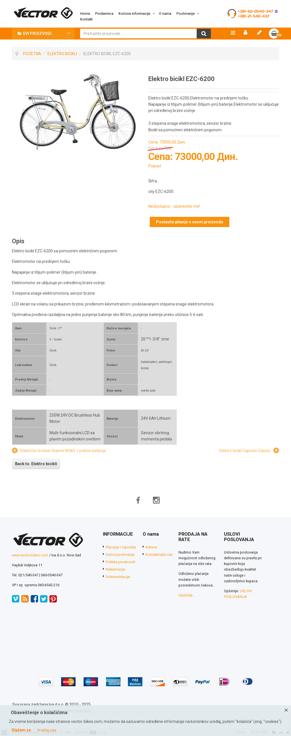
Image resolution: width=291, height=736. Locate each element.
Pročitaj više (47, 730)
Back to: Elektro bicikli (36, 465)
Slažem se (21, 730)
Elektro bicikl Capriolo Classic (245, 452)
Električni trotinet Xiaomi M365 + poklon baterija (63, 452)
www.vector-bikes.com (30, 557)
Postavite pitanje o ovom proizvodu (189, 223)
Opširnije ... (187, 597)
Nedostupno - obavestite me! (174, 208)
